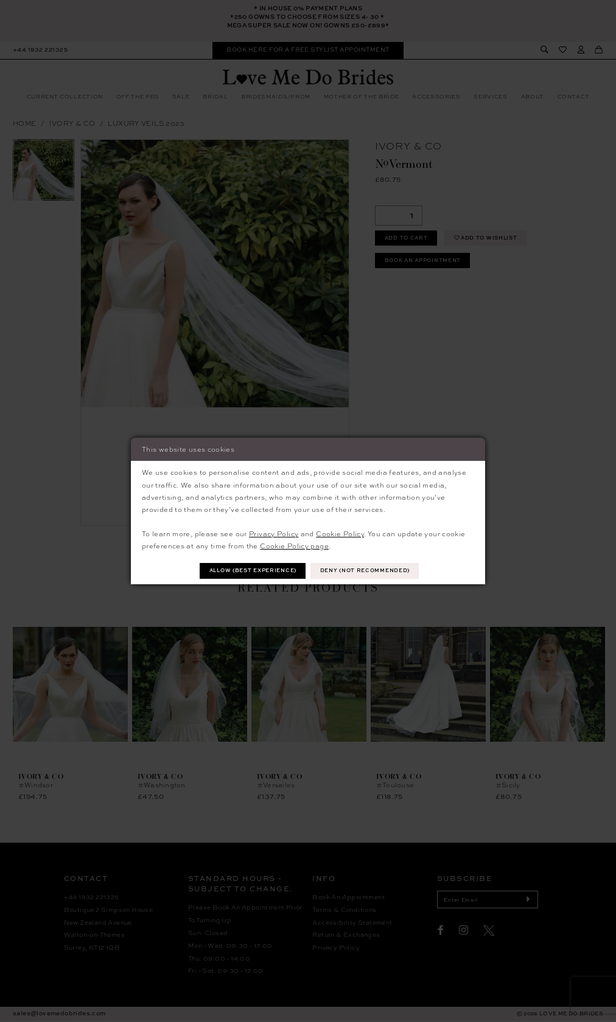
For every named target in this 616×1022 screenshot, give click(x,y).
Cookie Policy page (294, 545)
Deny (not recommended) (368, 571)
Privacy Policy (273, 532)
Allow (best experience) (251, 571)
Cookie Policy (340, 532)
